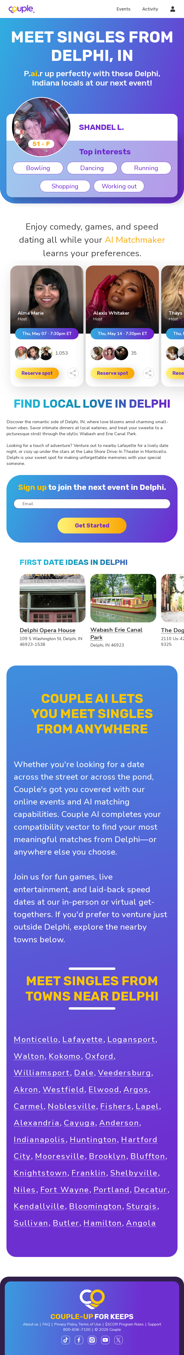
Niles (25, 1189)
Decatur (150, 1189)
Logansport (131, 1039)
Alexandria (37, 1123)
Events (123, 9)
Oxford (99, 1056)
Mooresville (60, 1156)
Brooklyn (107, 1156)
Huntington (93, 1139)
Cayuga (79, 1123)
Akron (26, 1089)
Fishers (116, 1106)
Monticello (36, 1039)
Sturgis (141, 1206)
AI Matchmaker (135, 240)
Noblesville (72, 1106)
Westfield (64, 1089)
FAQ (46, 1324)
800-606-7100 (77, 1329)
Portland (111, 1189)
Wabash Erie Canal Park (116, 633)
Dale (84, 1072)
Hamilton (102, 1223)
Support (154, 1324)
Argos (136, 1089)
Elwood (103, 1089)
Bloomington (95, 1206)
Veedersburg (124, 1072)
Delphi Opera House (47, 630)
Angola (141, 1223)
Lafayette (82, 1039)
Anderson (119, 1123)
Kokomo (65, 1056)
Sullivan (31, 1223)
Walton (29, 1056)
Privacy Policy (65, 1324)
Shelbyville (134, 1173)
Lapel (147, 1106)
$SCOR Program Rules (124, 1324)
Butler (66, 1223)
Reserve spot (37, 373)
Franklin (88, 1173)
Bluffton (147, 1156)
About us (30, 1324)
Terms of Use (90, 1324)
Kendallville (39, 1206)
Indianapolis (39, 1139)
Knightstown (40, 1173)
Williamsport (42, 1072)
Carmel (29, 1106)
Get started (92, 525)
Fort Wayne (64, 1189)
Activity (150, 9)
